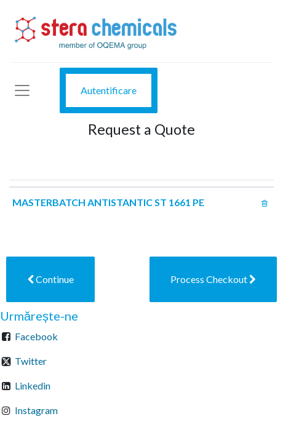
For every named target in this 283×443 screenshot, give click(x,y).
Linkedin (32, 385)
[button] (50, 279)
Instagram (36, 410)
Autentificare (109, 90)
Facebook (36, 336)
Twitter (31, 361)
